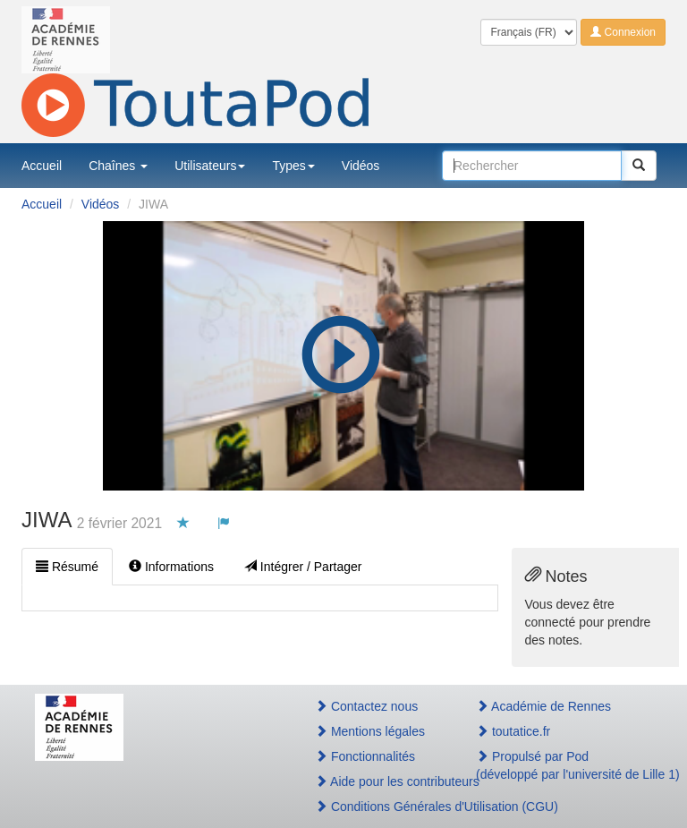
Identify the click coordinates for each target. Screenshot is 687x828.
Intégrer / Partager (303, 566)
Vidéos (361, 165)
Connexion (623, 32)
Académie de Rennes (543, 706)
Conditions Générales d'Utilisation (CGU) (376, 806)
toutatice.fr (513, 731)
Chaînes (118, 165)
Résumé (67, 566)
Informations (171, 566)
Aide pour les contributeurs (376, 781)
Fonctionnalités (365, 756)
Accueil (41, 165)
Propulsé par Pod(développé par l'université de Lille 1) (564, 765)
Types (293, 165)
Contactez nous (366, 706)
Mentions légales (370, 731)
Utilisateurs (209, 165)
